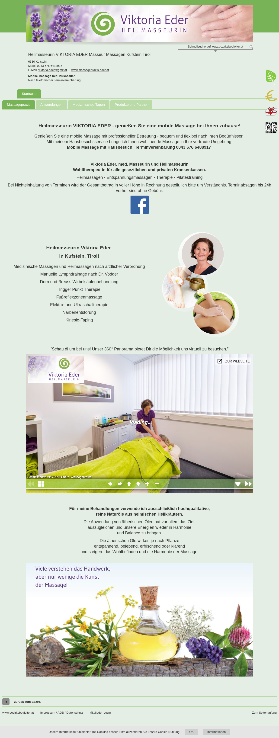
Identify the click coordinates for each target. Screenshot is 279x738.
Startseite (29, 94)
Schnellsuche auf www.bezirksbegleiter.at (215, 46)
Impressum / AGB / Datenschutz (61, 712)
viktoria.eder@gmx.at (52, 70)
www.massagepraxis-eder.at (90, 70)
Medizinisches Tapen (89, 104)
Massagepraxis (18, 104)
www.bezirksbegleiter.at (18, 712)
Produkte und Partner (131, 104)
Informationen (216, 732)
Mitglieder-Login (100, 712)
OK (191, 732)
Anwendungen (51, 104)
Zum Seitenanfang (264, 712)
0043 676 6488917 (49, 65)
